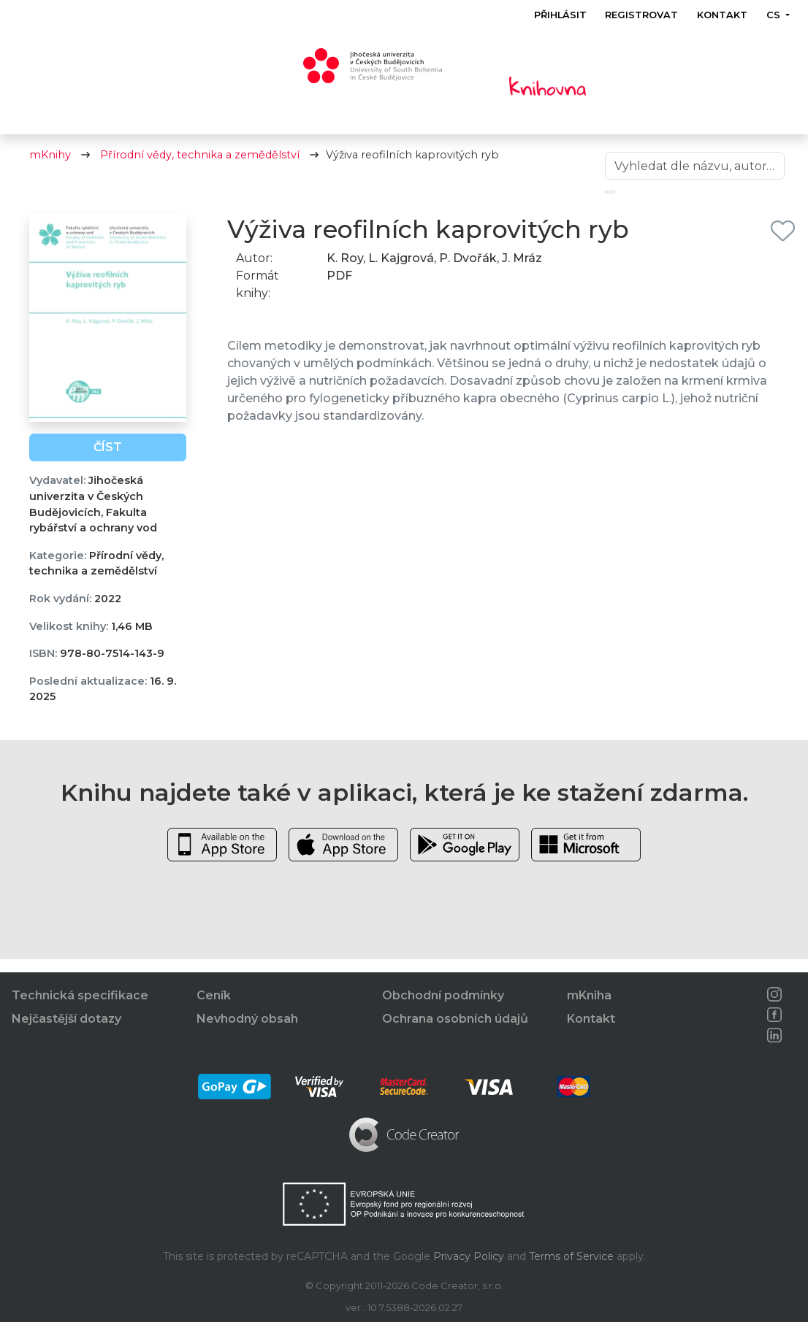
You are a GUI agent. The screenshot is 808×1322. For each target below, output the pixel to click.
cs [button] (774, 14)
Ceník (214, 995)
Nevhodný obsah (247, 1019)
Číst (108, 460)
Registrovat (642, 14)
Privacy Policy (468, 1256)
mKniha (589, 995)
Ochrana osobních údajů (455, 1019)
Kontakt (722, 14)
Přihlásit (560, 14)
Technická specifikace (80, 995)
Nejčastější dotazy (66, 1019)
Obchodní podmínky (443, 995)
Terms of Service (571, 1256)
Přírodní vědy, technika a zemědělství (200, 167)
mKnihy (50, 167)
